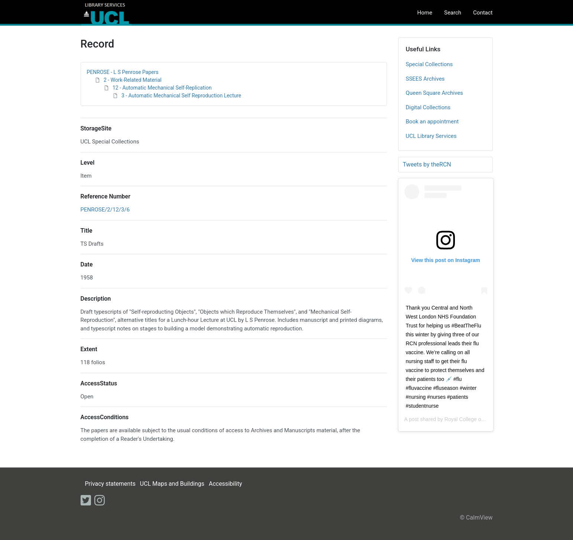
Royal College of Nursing (473, 419)
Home (424, 12)
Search (452, 12)
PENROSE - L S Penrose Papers (123, 72)
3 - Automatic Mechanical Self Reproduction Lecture (181, 95)
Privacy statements (110, 483)
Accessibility (225, 483)
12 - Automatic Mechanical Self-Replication (162, 88)
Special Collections (429, 64)
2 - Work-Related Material (133, 80)
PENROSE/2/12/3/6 (105, 209)
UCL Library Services (431, 136)
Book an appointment (432, 121)
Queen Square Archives (434, 93)
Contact (482, 12)
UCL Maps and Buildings (172, 483)
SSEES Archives (425, 78)
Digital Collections (428, 107)
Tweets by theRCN (427, 164)
